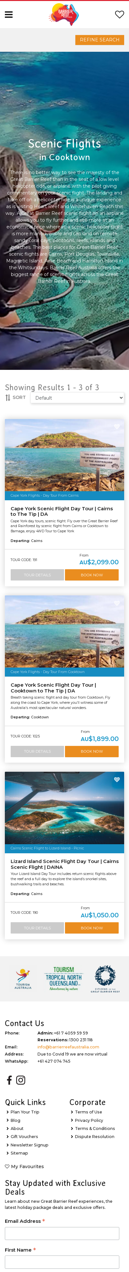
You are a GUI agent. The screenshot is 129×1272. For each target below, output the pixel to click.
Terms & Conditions (95, 1128)
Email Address (25, 1221)
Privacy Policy (89, 1120)
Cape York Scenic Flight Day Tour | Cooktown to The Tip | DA (53, 688)
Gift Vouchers (24, 1136)
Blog (15, 1120)
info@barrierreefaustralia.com (68, 1047)
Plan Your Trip (25, 1112)
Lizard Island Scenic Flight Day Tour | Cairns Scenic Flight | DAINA (65, 864)
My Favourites (27, 1166)
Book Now (92, 575)
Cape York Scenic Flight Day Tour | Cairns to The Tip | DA (62, 511)
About (17, 1128)
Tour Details (37, 575)
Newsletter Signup (29, 1145)
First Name (20, 1250)
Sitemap (19, 1153)
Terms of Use (88, 1112)
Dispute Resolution (94, 1136)
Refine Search (100, 40)
